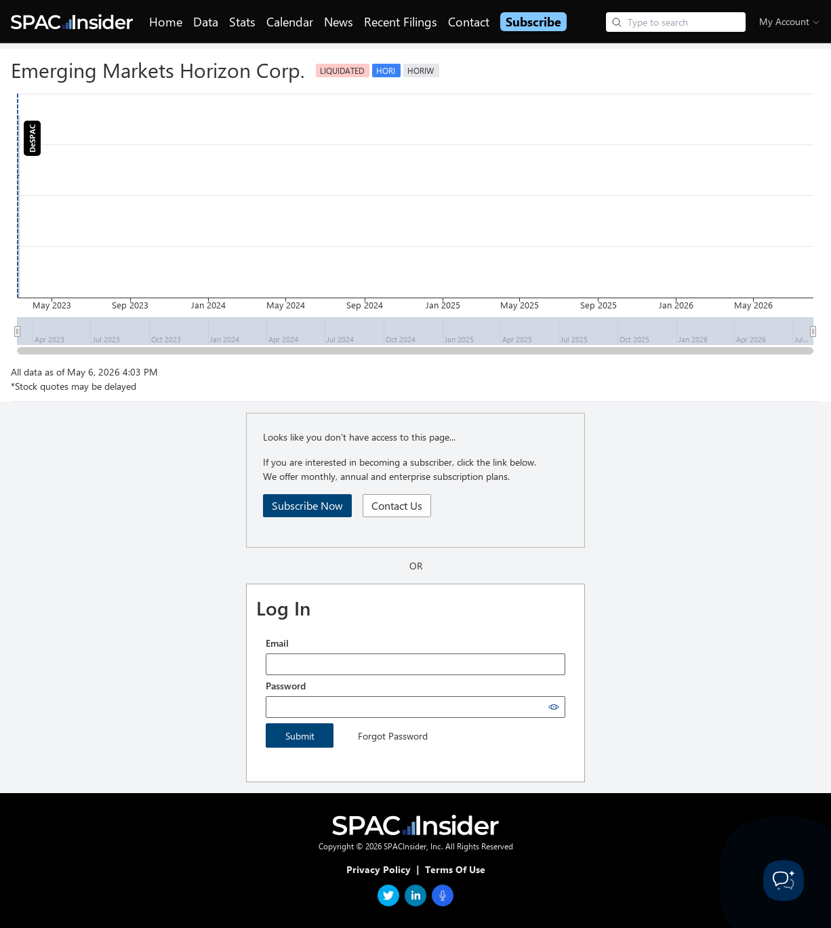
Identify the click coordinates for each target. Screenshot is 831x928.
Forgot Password (393, 735)
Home (165, 22)
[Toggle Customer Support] (783, 880)
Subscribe (533, 22)
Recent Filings (400, 22)
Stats (242, 22)
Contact (468, 22)
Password (286, 685)
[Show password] (554, 707)
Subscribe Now (307, 505)
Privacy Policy (378, 869)
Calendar (289, 22)
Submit (300, 735)
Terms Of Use (455, 869)
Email (277, 643)
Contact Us (396, 505)
